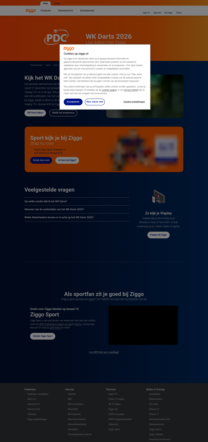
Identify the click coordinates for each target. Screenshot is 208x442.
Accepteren (73, 101)
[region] (104, 77)
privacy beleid (131, 90)
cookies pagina (109, 90)
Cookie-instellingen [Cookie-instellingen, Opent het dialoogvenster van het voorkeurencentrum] (134, 101)
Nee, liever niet (95, 101)
